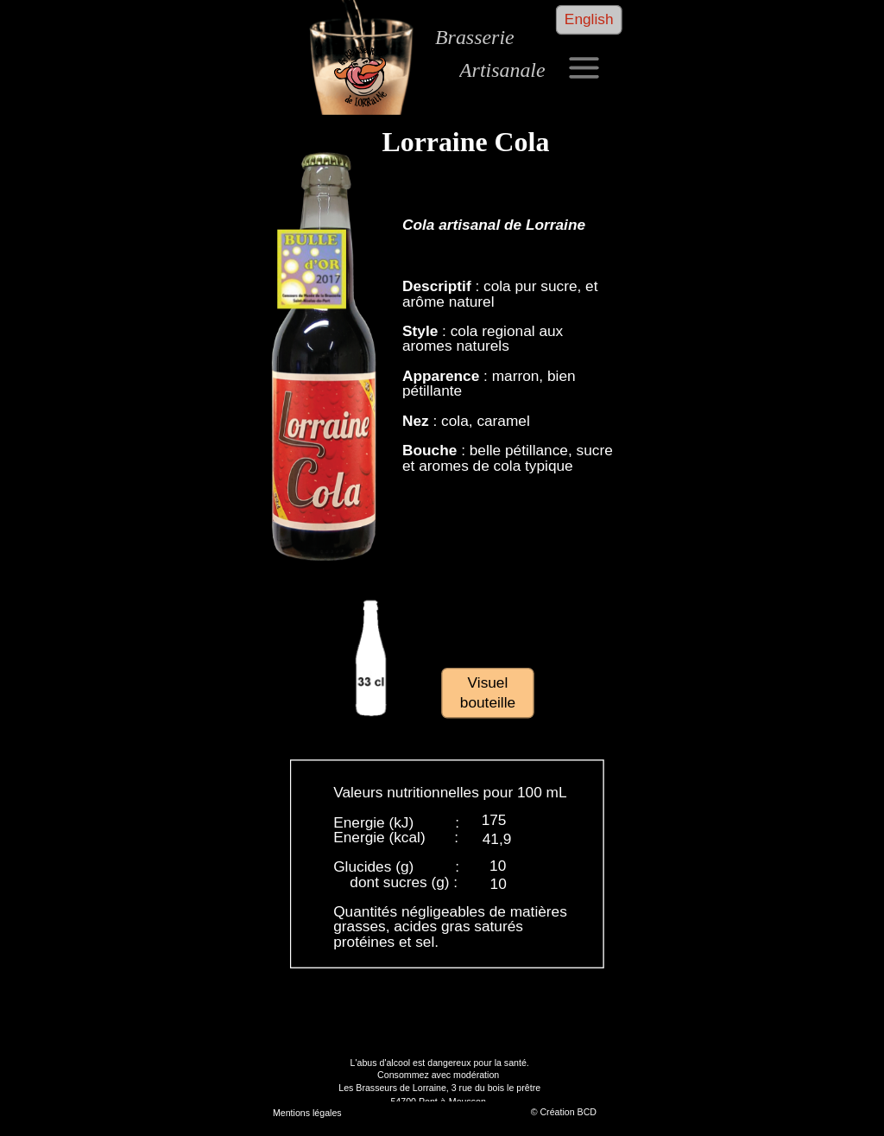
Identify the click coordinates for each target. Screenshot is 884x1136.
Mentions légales (306, 1112)
